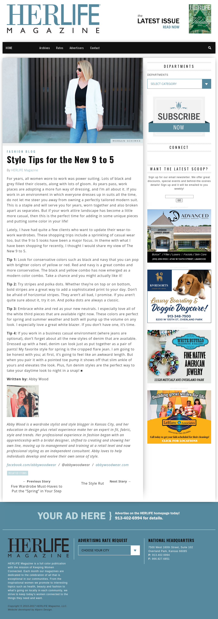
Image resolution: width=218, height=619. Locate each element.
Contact (95, 48)
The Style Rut (92, 483)
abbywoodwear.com (112, 464)
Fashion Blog (21, 151)
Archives (44, 48)
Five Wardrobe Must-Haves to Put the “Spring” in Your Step (36, 488)
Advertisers (77, 48)
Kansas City (26, 48)
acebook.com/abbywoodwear (32, 464)
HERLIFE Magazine (24, 170)
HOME (9, 48)
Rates (59, 48)
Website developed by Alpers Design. (30, 609)
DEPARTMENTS (157, 74)
